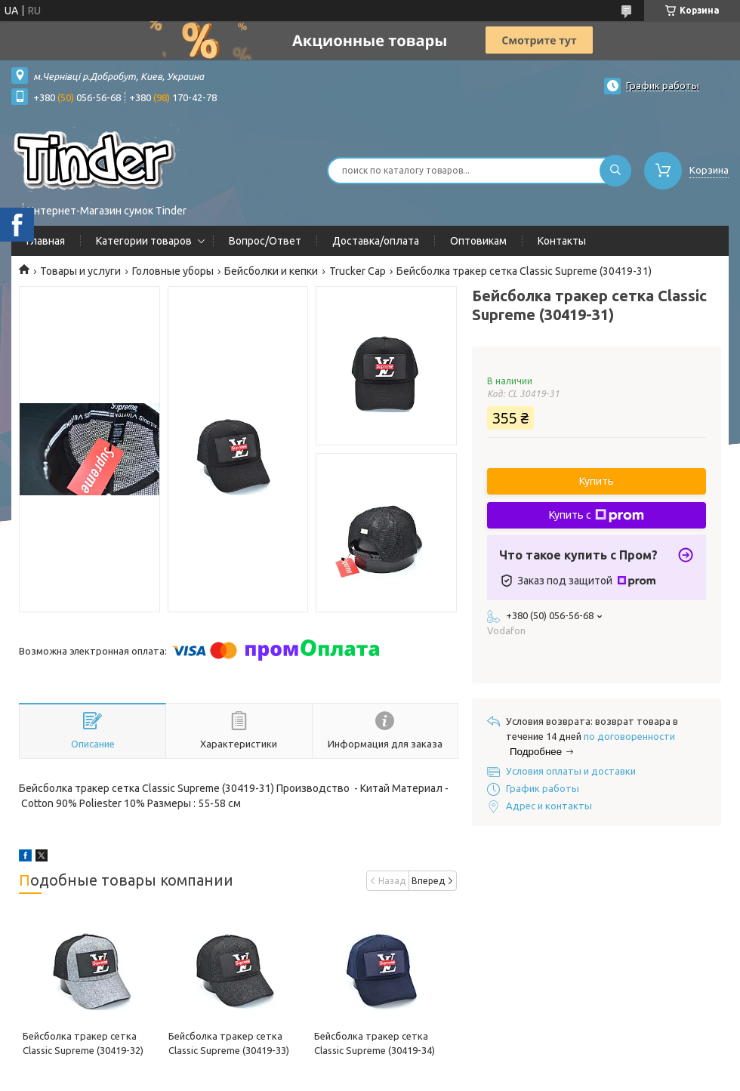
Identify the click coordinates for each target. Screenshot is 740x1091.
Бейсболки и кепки (271, 271)
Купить (596, 481)
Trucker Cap (357, 271)
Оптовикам (478, 241)
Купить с (596, 515)
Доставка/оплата (375, 241)
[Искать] (615, 170)
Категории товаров (144, 241)
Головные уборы (173, 271)
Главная (45, 241)
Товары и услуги (80, 271)
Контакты (562, 241)
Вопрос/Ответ (265, 241)
